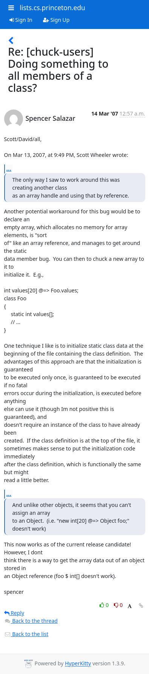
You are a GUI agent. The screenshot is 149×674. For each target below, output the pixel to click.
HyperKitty (78, 663)
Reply (14, 612)
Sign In (20, 19)
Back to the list (26, 633)
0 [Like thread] (105, 605)
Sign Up (56, 19)
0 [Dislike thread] (118, 605)
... (9, 168)
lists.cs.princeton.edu (52, 7)
